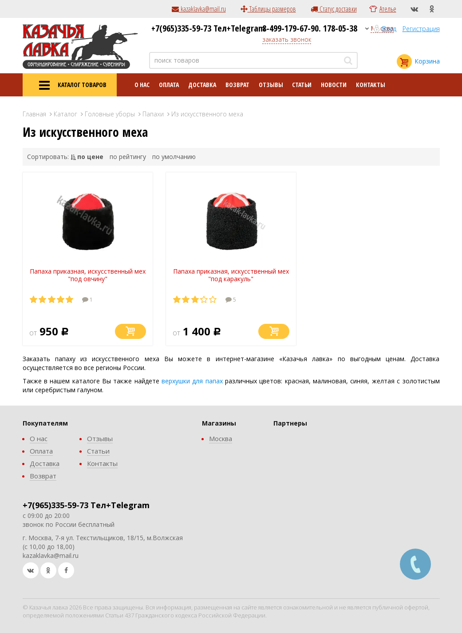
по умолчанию (174, 156)
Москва (220, 438)
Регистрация (421, 28)
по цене (90, 156)
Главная (34, 114)
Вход (389, 28)
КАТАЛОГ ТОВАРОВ (69, 85)
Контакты (370, 84)
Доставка (202, 84)
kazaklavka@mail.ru (199, 9)
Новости (334, 84)
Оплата (169, 84)
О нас (142, 84)
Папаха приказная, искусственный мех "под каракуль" (231, 275)
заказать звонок (286, 39)
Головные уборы (110, 114)
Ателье (387, 9)
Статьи (302, 84)
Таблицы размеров (268, 9)
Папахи (153, 114)
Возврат (237, 84)
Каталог (65, 114)
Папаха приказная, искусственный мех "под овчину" (88, 275)
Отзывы (271, 84)
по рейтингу (128, 156)
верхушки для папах (192, 381)
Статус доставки (334, 9)
